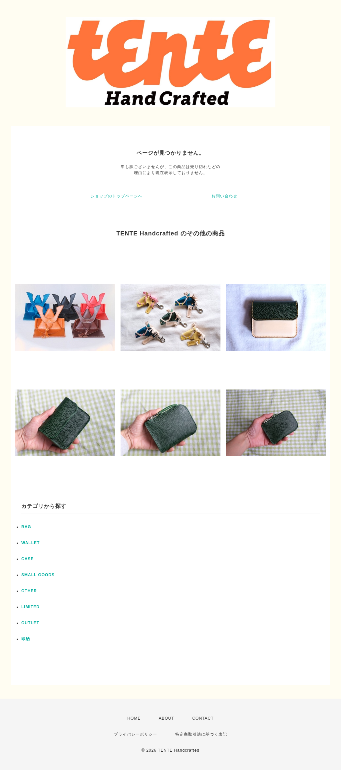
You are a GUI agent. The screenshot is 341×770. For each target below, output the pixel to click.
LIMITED (30, 607)
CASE (27, 559)
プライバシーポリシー (135, 734)
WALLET (30, 543)
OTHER (29, 591)
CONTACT (202, 718)
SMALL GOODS (38, 575)
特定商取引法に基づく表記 (201, 734)
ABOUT (166, 718)
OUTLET (30, 623)
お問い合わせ (224, 196)
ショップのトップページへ (117, 196)
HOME (134, 718)
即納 (25, 639)
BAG (26, 527)
